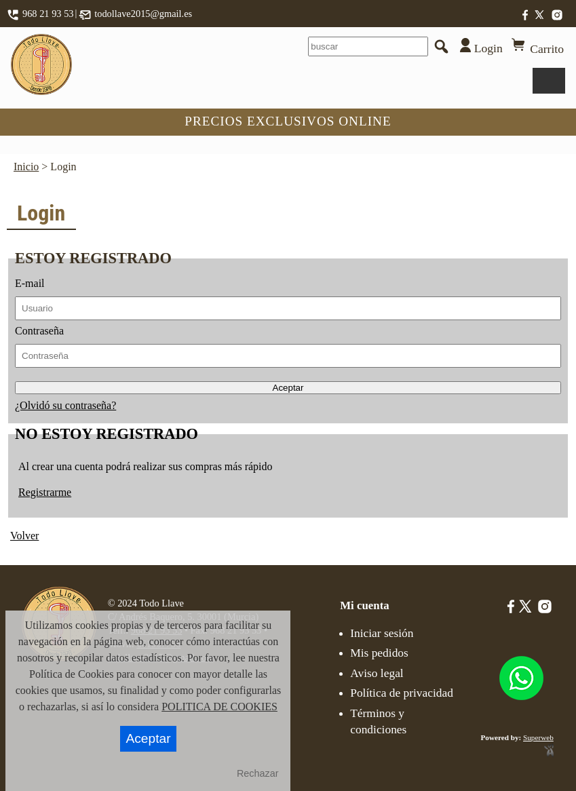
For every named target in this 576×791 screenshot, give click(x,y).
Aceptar (148, 738)
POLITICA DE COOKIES (219, 706)
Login (481, 46)
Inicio (26, 166)
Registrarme (44, 492)
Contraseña (39, 330)
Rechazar (258, 773)
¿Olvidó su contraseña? (65, 405)
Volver (24, 535)
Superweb (538, 737)
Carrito (537, 46)
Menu (549, 81)
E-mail (30, 283)
